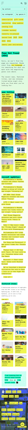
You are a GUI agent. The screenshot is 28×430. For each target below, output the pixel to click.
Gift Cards (18, 19)
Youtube (12, 419)
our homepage (16, 65)
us (3, 403)
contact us (14, 403)
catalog (5, 396)
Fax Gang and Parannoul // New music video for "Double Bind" (13, 244)
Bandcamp (16, 414)
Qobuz (4, 410)
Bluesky (5, 419)
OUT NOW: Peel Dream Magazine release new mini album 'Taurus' (12, 197)
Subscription (7, 19)
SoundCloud (21, 419)
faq (21, 403)
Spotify (19, 410)
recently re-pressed (10, 34)
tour (19, 392)
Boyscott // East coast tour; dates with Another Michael (12, 262)
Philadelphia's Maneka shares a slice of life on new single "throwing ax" (12, 189)
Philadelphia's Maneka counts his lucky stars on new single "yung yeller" (12, 210)
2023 (15, 37)
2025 (3, 41)
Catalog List (7, 27)
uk (6, 403)
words (11, 396)
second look (7, 37)
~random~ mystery (9, 30)
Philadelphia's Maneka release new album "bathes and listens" (12, 181)
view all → (7, 277)
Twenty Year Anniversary (12, 44)
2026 (9, 41)
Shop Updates (17, 23)
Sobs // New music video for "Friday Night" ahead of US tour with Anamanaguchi (13, 227)
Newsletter (6, 23)
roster (8, 392)
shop (14, 392)
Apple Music (6, 414)
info (16, 396)
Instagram (11, 410)
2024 (20, 37)
